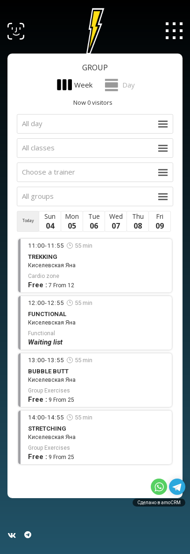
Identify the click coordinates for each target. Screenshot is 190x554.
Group (95, 67)
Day (128, 84)
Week (83, 84)
